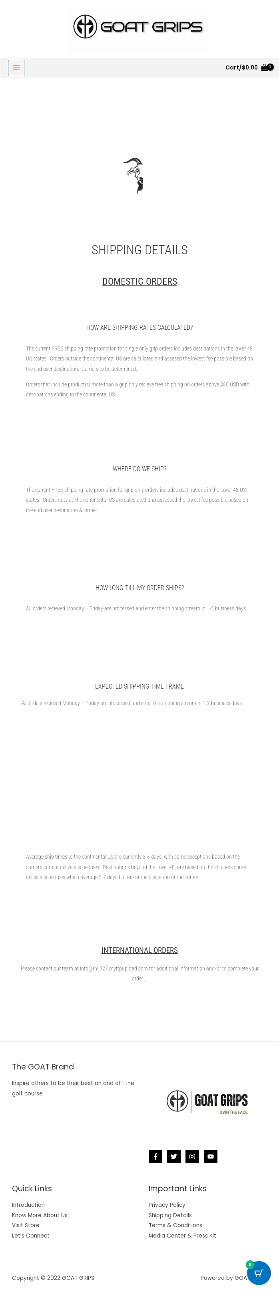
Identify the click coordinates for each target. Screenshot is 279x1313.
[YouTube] (210, 1156)
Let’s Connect (31, 1236)
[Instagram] (192, 1156)
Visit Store (26, 1225)
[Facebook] (155, 1156)
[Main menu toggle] (16, 68)
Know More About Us (40, 1215)
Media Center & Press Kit (182, 1236)
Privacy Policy (167, 1205)
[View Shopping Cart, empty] (246, 67)
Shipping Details (170, 1215)
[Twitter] (174, 1156)
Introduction (28, 1205)
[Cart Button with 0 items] (259, 1273)
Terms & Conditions (175, 1225)
